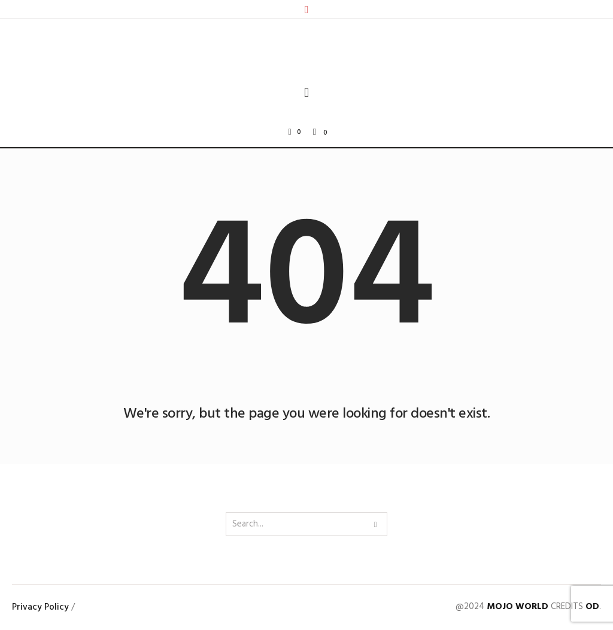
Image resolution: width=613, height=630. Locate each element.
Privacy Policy (40, 607)
